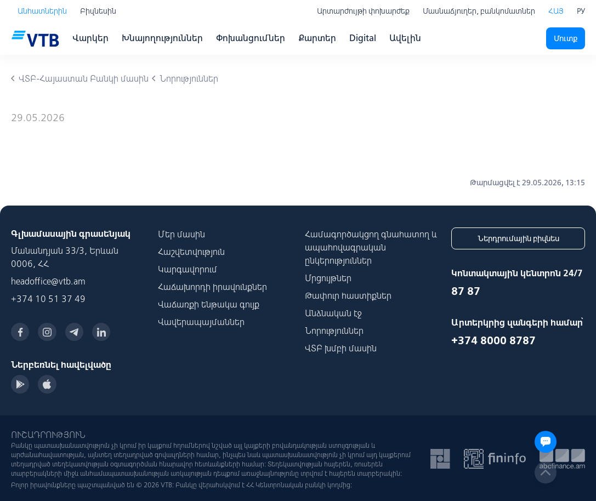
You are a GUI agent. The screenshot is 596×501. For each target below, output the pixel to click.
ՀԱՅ (556, 11)
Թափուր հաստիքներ (348, 295)
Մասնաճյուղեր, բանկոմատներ (479, 11)
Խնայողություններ (162, 37)
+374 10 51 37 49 (48, 298)
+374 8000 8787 (493, 340)
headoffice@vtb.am (48, 281)
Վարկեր (90, 37)
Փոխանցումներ (250, 37)
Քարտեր (317, 37)
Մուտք (565, 38)
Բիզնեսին (98, 11)
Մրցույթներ (328, 277)
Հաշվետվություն (191, 251)
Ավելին (405, 37)
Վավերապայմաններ (201, 321)
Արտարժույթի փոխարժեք (363, 11)
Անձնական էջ (333, 313)
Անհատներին (42, 11)
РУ (581, 11)
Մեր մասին (181, 234)
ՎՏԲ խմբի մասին (341, 348)
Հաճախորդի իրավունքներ (212, 286)
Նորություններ (334, 330)
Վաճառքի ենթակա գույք (208, 304)
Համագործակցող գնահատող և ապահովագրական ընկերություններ (371, 247)
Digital (362, 37)
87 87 (465, 291)
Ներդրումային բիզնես (518, 238)
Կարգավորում (187, 269)
